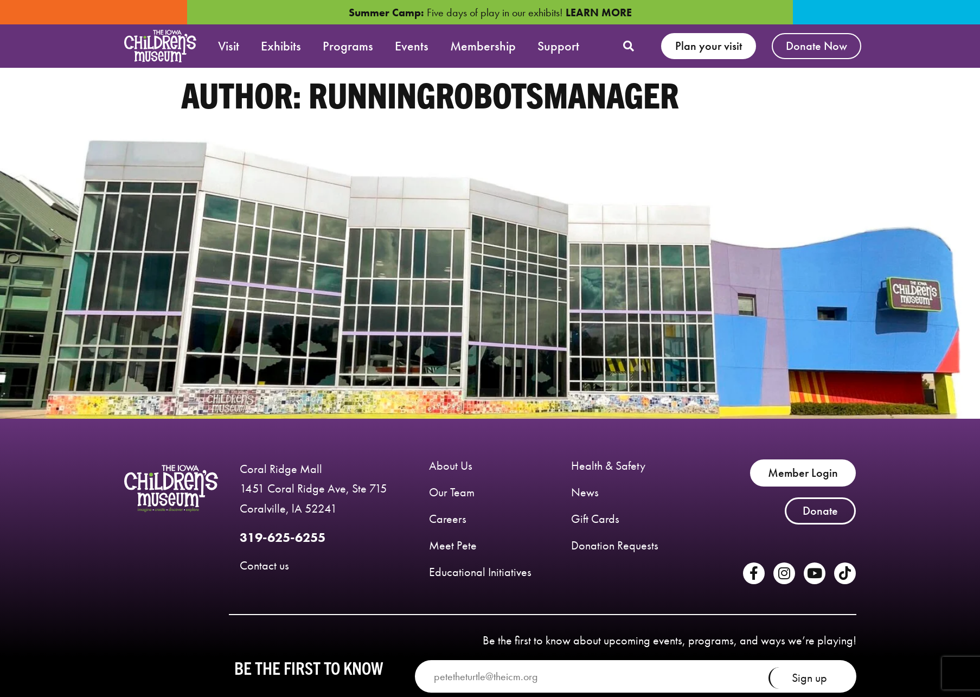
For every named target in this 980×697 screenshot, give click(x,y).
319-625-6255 (282, 537)
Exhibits (281, 45)
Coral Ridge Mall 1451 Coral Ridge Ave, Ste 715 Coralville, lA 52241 (313, 489)
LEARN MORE (599, 12)
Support (558, 45)
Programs (348, 45)
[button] (628, 46)
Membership (483, 45)
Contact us (264, 565)
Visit (228, 45)
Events (411, 45)
